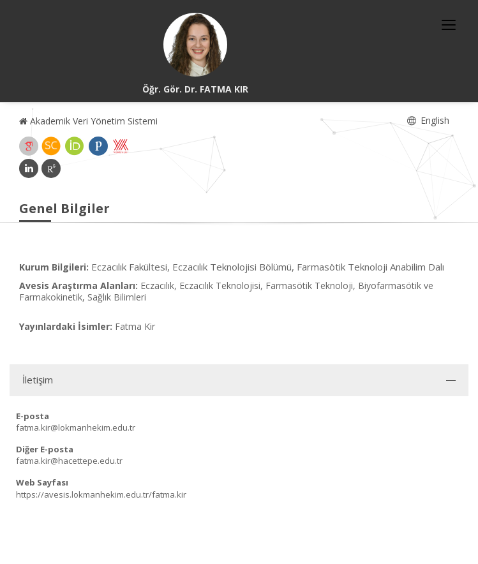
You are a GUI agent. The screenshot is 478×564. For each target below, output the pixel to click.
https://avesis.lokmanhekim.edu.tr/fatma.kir (101, 494)
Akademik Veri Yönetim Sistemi (88, 121)
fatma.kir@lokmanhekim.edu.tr (75, 427)
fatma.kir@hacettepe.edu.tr (69, 460)
